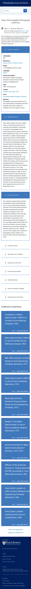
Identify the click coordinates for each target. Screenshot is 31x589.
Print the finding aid (15, 529)
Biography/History (13, 117)
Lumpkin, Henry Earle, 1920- (11, 91)
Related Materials (13, 280)
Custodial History (12, 245)
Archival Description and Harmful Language (13, 585)
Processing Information (14, 271)
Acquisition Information (14, 263)
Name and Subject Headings (16, 288)
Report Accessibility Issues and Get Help (12, 583)
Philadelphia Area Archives (15, 3)
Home (4, 553)
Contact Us (23, 31)
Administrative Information (15, 297)
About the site (6, 559)
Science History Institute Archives (13, 63)
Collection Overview (13, 49)
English (5, 73)
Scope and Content (13, 195)
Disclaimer (5, 578)
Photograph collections (20, 96)
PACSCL (4, 566)
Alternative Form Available (15, 254)
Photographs (6, 96)
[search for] (13, 10)
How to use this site (8, 561)
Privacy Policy (6, 581)
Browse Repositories (8, 556)
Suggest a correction (15, 533)
